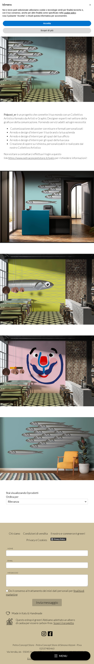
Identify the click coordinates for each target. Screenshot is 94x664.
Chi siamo (14, 533)
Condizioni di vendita (35, 533)
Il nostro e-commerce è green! (68, 533)
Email (10, 561)
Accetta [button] (47, 23)
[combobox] (47, 501)
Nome (10, 548)
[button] (90, 4)
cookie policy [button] (70, 13)
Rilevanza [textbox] (13, 501)
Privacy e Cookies (36, 540)
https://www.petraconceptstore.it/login (31, 158)
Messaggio (12, 573)
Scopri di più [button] (47, 30)
